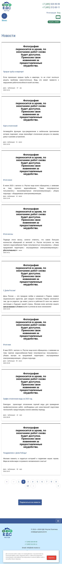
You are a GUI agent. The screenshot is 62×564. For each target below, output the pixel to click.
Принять (52, 558)
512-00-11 (51, 7)
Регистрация (51, 13)
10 (28, 486)
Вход (58, 13)
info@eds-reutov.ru (33, 548)
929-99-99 (51, 4)
